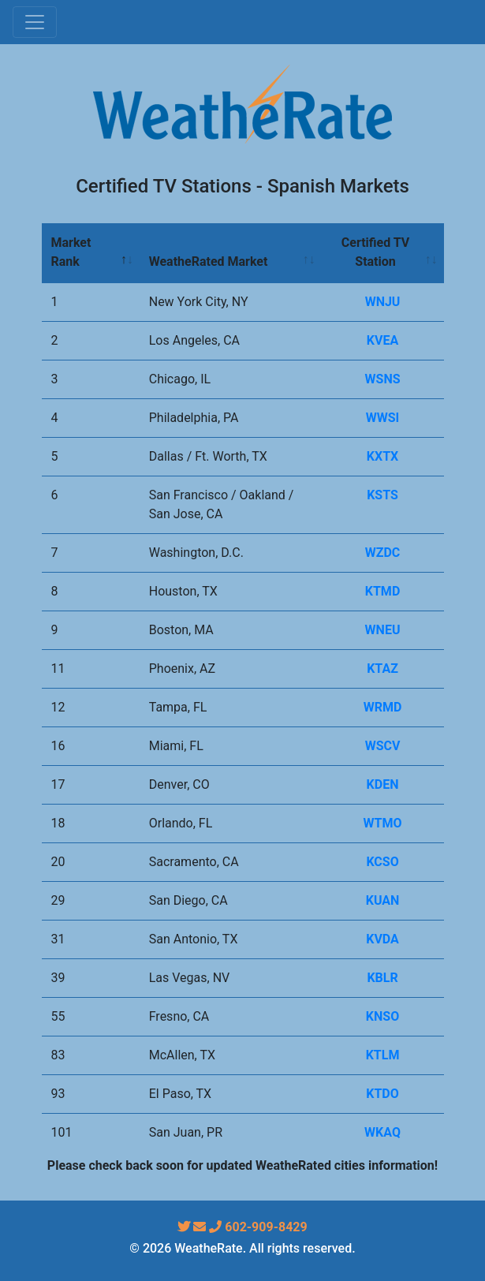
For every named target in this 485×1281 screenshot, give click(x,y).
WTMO (383, 823)
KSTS (382, 494)
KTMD (383, 591)
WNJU (383, 301)
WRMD (383, 707)
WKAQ (382, 1132)
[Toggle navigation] (35, 22)
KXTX (382, 456)
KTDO (382, 1093)
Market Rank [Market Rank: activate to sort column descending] (71, 252)
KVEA (382, 340)
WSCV (383, 745)
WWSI (383, 417)
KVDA (382, 939)
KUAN (383, 900)
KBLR (382, 977)
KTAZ (382, 668)
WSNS (383, 379)
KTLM (383, 1055)
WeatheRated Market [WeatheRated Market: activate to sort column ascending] (208, 261)
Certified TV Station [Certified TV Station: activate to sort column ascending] (375, 252)
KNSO (382, 1016)
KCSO (382, 861)
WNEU (383, 629)
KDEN (383, 784)
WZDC (383, 552)
